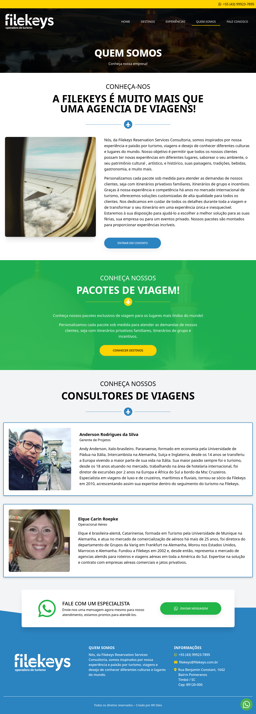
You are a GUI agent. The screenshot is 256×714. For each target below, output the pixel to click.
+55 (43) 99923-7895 (194, 654)
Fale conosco (237, 22)
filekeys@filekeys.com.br (198, 662)
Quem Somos (206, 22)
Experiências (175, 22)
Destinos (148, 22)
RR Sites (156, 705)
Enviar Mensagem (191, 608)
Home (125, 22)
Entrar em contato (132, 243)
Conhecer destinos (128, 350)
